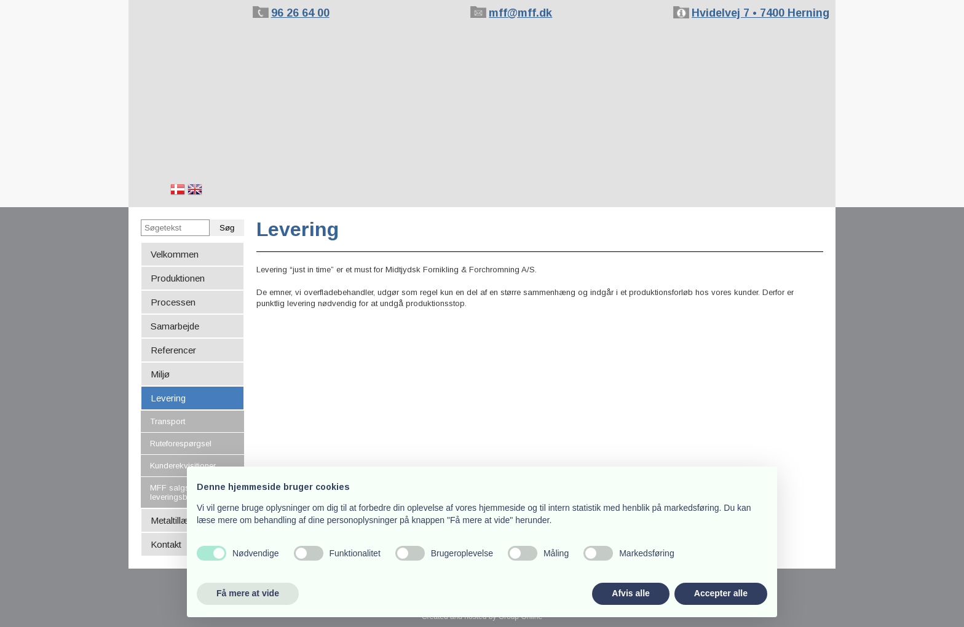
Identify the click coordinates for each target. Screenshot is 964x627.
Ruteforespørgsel (180, 443)
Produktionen (178, 278)
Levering (168, 398)
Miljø (160, 374)
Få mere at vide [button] (247, 593)
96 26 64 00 (300, 13)
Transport (167, 421)
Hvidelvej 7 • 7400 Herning (760, 13)
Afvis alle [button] (630, 593)
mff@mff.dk (520, 13)
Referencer (173, 350)
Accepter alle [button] (721, 593)
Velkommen (175, 254)
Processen (173, 302)
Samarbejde (175, 326)
